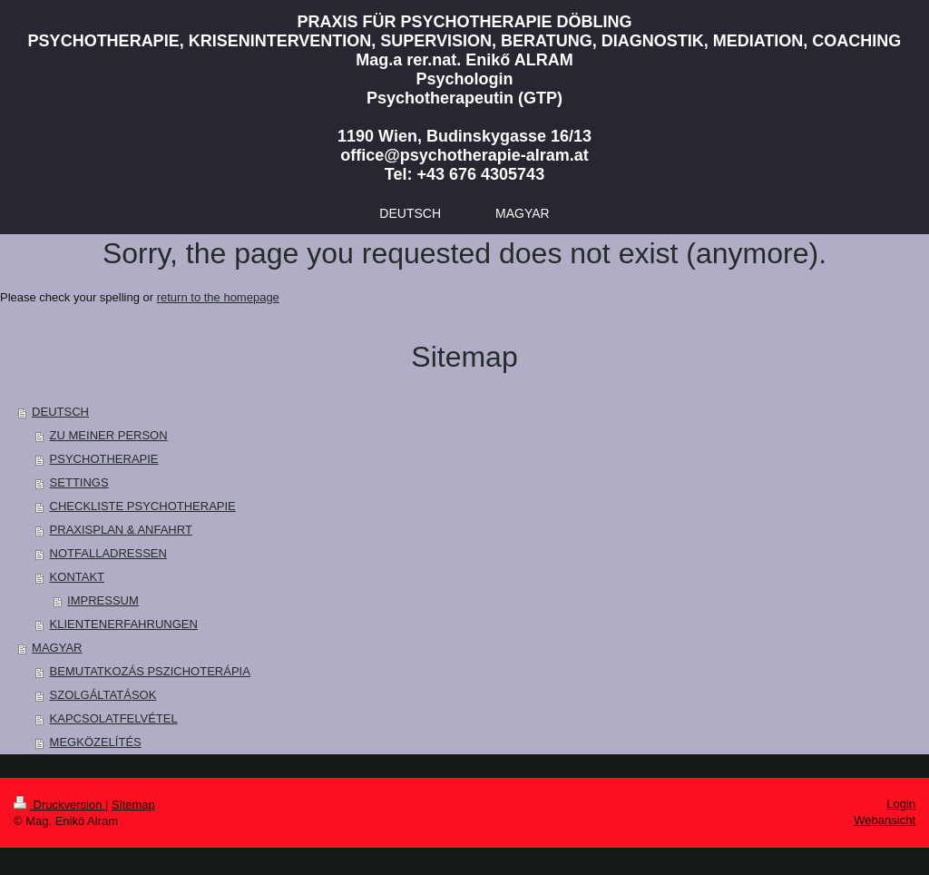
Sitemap (133, 804)
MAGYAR (57, 647)
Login (900, 804)
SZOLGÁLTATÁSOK (103, 695)
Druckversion (59, 804)
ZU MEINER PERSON (109, 435)
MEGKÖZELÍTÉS (96, 742)
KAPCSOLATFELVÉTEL (114, 718)
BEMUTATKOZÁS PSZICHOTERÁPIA (150, 671)
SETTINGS (79, 482)
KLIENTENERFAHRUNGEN (124, 624)
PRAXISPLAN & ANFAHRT (121, 529)
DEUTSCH (60, 411)
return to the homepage (218, 297)
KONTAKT (77, 577)
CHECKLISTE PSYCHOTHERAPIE (143, 506)
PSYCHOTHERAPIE (104, 459)
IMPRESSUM (103, 600)
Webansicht (884, 820)
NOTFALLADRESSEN (108, 553)
